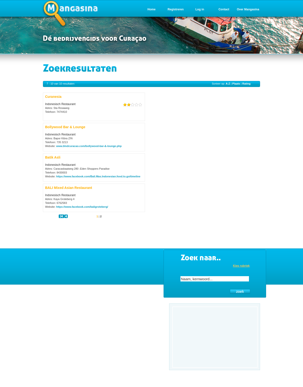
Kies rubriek (241, 265)
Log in (199, 9)
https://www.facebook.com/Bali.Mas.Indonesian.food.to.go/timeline (98, 176)
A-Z (228, 83)
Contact (224, 9)
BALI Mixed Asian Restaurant (68, 188)
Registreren (176, 9)
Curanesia (53, 97)
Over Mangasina (248, 9)
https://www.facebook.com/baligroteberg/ (82, 206)
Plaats (236, 83)
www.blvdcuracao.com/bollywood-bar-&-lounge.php (89, 146)
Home (151, 9)
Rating (246, 83)
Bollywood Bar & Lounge (65, 127)
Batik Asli (52, 157)
